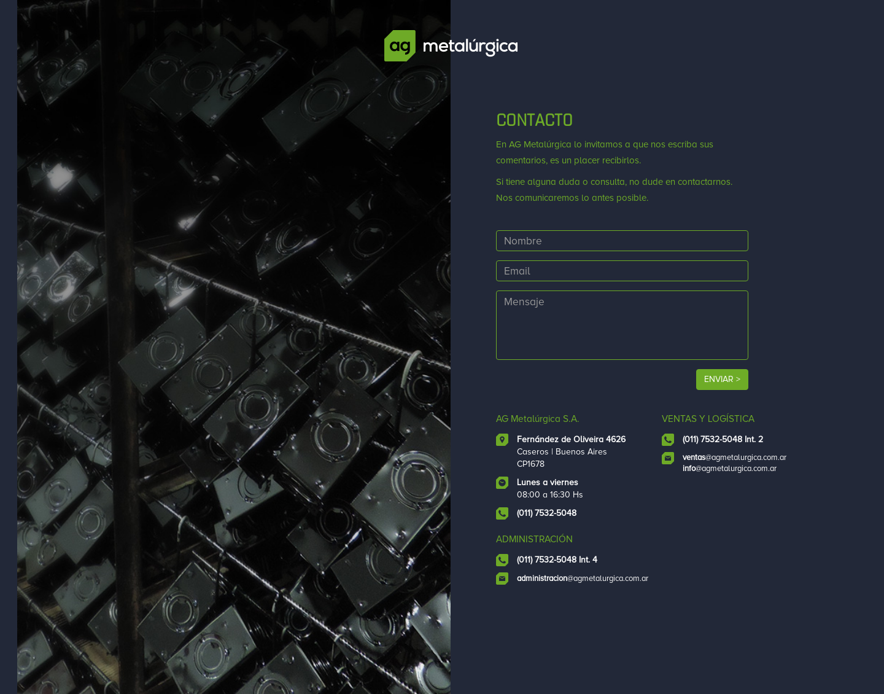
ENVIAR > (743, 394)
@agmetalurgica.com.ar (750, 485)
